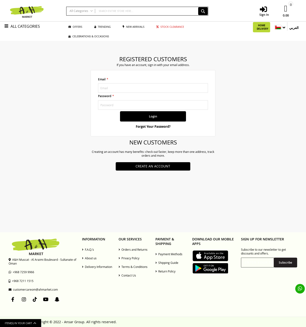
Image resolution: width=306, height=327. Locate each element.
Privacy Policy (129, 258)
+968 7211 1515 (21, 281)
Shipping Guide (166, 263)
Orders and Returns (133, 249)
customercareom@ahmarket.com (33, 289)
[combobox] (137, 11)
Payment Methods (168, 254)
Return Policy (165, 271)
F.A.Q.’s (88, 249)
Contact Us (127, 275)
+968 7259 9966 (21, 272)
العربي (294, 27)
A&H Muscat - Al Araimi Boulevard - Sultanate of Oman (42, 261)
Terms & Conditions (133, 267)
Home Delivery (262, 27)
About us (89, 258)
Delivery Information (97, 267)
